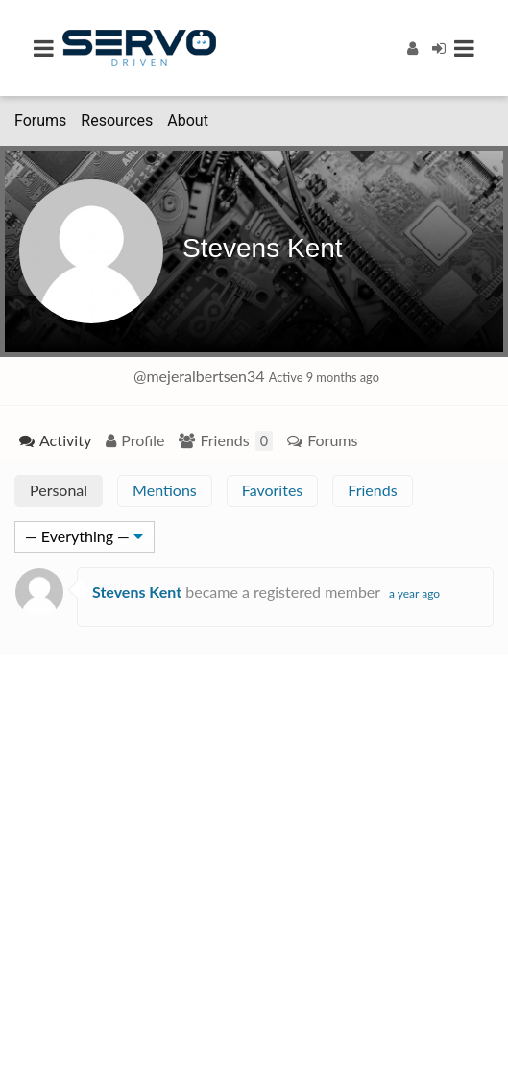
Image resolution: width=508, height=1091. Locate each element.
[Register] (412, 47)
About (187, 120)
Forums (40, 120)
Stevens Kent (262, 248)
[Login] (439, 47)
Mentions (165, 490)
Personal (58, 490)
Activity (65, 440)
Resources (117, 120)
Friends (236, 441)
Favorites (272, 490)
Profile (142, 440)
